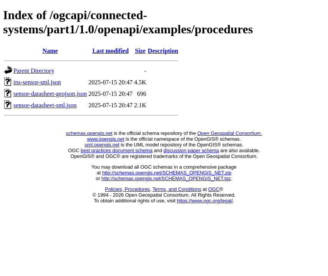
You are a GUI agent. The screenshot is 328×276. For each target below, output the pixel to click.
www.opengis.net (105, 139)
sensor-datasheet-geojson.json (50, 93)
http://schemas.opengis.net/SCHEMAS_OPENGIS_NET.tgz (166, 178)
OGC (213, 189)
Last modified (110, 51)
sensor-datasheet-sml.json (45, 105)
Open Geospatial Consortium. (229, 133)
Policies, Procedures (127, 189)
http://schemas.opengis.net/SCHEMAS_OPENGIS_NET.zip (166, 173)
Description (163, 51)
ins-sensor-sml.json (37, 82)
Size (140, 51)
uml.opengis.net (102, 145)
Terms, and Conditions (176, 189)
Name (50, 51)
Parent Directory (33, 70)
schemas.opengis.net (89, 133)
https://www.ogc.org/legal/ (205, 201)
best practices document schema (116, 150)
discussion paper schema (191, 150)
